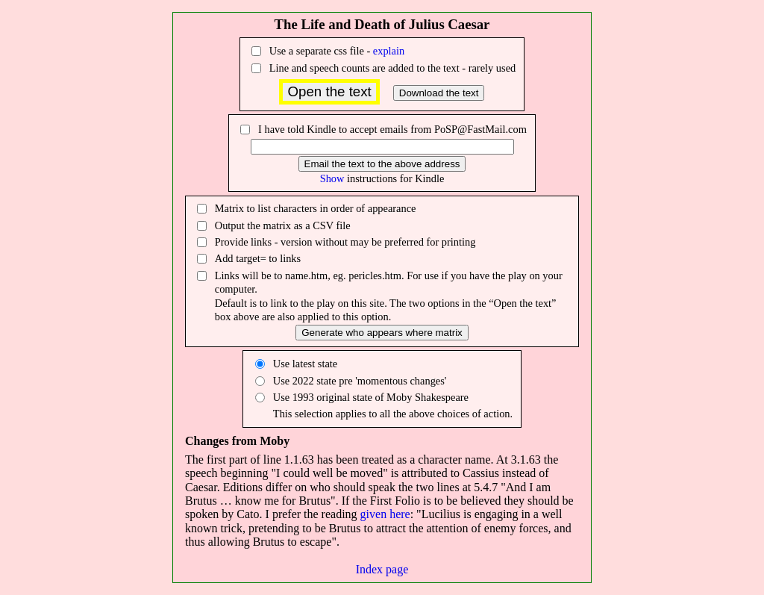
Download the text (439, 93)
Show (332, 178)
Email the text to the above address (382, 163)
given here (385, 514)
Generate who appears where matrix (382, 332)
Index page (382, 569)
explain (388, 51)
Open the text (329, 91)
